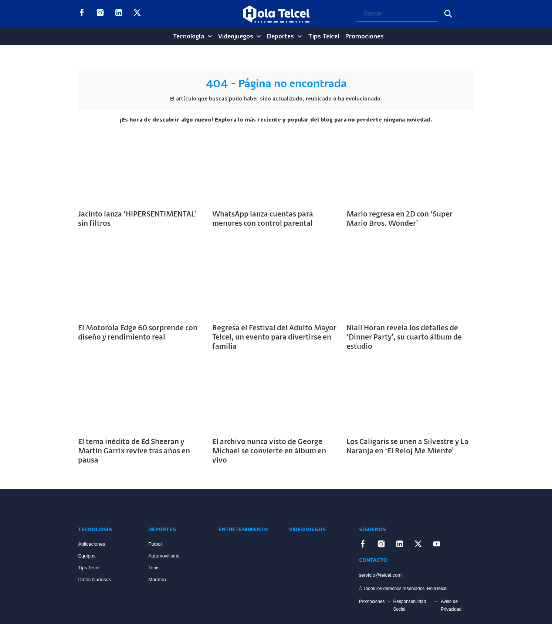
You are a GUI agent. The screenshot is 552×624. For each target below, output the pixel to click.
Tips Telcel (323, 36)
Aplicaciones (91, 544)
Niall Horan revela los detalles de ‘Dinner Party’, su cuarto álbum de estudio (404, 338)
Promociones (364, 36)
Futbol (155, 544)
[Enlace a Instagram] (100, 14)
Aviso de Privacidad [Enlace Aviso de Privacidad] (451, 605)
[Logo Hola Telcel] (276, 14)
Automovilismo (163, 556)
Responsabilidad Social (409, 605)
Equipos (86, 556)
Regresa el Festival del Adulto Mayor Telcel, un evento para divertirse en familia (274, 338)
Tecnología (188, 36)
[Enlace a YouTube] (155, 14)
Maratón (157, 579)
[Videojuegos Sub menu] (259, 36)
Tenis (153, 567)
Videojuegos (235, 36)
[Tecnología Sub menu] (210, 36)
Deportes (280, 36)
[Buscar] (448, 13)
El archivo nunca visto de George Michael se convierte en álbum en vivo (269, 451)
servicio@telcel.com (380, 575)
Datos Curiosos (94, 579)
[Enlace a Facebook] (81, 14)
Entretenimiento (243, 530)
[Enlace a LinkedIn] (118, 14)
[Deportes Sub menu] (300, 36)
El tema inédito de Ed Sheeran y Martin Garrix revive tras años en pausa (134, 451)
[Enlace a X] (137, 14)
